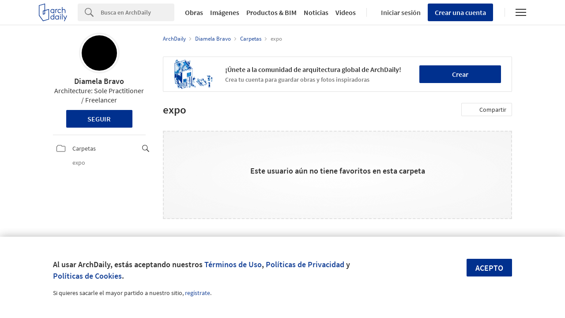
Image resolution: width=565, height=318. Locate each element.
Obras (194, 12)
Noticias (316, 12)
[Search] (137, 12)
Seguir (99, 118)
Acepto (489, 268)
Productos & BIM (271, 12)
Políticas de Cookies (87, 276)
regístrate (197, 293)
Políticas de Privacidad (305, 264)
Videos (345, 12)
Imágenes (224, 12)
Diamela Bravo (99, 81)
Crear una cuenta (460, 12)
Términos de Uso (233, 264)
